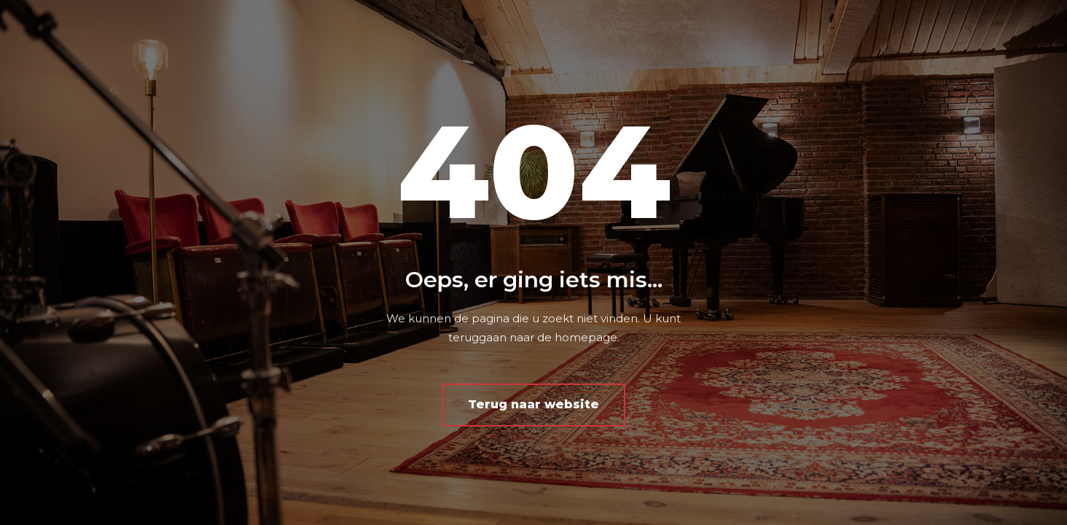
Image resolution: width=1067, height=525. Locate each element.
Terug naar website (533, 404)
